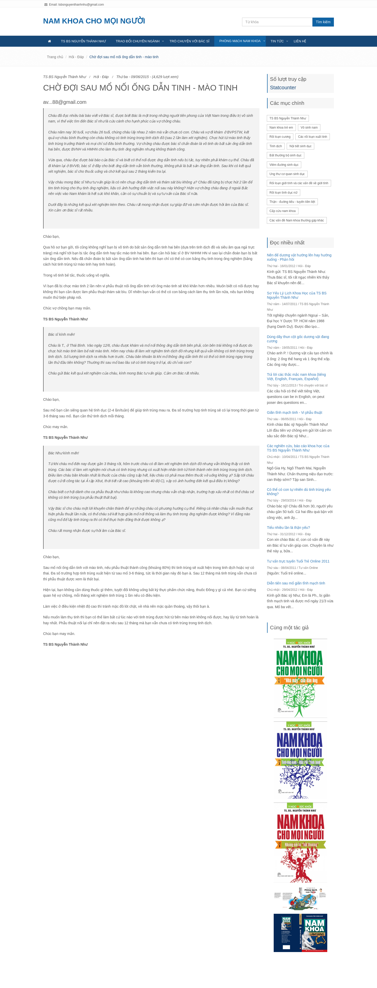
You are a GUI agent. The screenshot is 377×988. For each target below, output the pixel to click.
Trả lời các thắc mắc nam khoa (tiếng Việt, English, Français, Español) (296, 376)
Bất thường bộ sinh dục (285, 155)
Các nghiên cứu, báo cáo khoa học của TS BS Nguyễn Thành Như (298, 448)
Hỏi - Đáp (76, 57)
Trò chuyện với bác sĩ (189, 41)
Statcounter (283, 87)
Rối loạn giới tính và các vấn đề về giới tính (299, 183)
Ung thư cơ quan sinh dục (287, 174)
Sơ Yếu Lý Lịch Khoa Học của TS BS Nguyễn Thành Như (297, 295)
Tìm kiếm (323, 22)
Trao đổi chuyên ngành (138, 41)
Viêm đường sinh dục (284, 165)
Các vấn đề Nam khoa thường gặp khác (297, 220)
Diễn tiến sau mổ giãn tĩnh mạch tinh (296, 583)
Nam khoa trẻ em (281, 127)
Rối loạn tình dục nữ (283, 192)
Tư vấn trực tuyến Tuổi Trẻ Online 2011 (298, 561)
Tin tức (277, 41)
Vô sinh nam (309, 127)
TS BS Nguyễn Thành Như (83, 41)
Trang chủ (55, 57)
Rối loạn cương (280, 137)
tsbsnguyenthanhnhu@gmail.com (81, 4)
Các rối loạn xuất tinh (312, 137)
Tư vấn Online (308, 568)
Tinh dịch (276, 146)
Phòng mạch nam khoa (240, 41)
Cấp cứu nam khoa (283, 211)
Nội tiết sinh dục (300, 146)
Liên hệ (300, 41)
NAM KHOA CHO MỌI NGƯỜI (94, 21)
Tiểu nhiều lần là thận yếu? (288, 528)
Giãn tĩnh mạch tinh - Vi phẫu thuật (294, 412)
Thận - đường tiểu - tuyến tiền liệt (292, 202)
